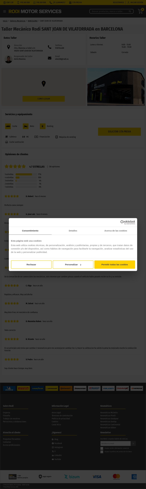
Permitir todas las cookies (115, 264)
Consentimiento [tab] (30, 230)
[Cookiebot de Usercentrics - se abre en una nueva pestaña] (122, 222)
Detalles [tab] (73, 230)
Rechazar (31, 264)
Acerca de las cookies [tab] (116, 230)
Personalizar (73, 264)
